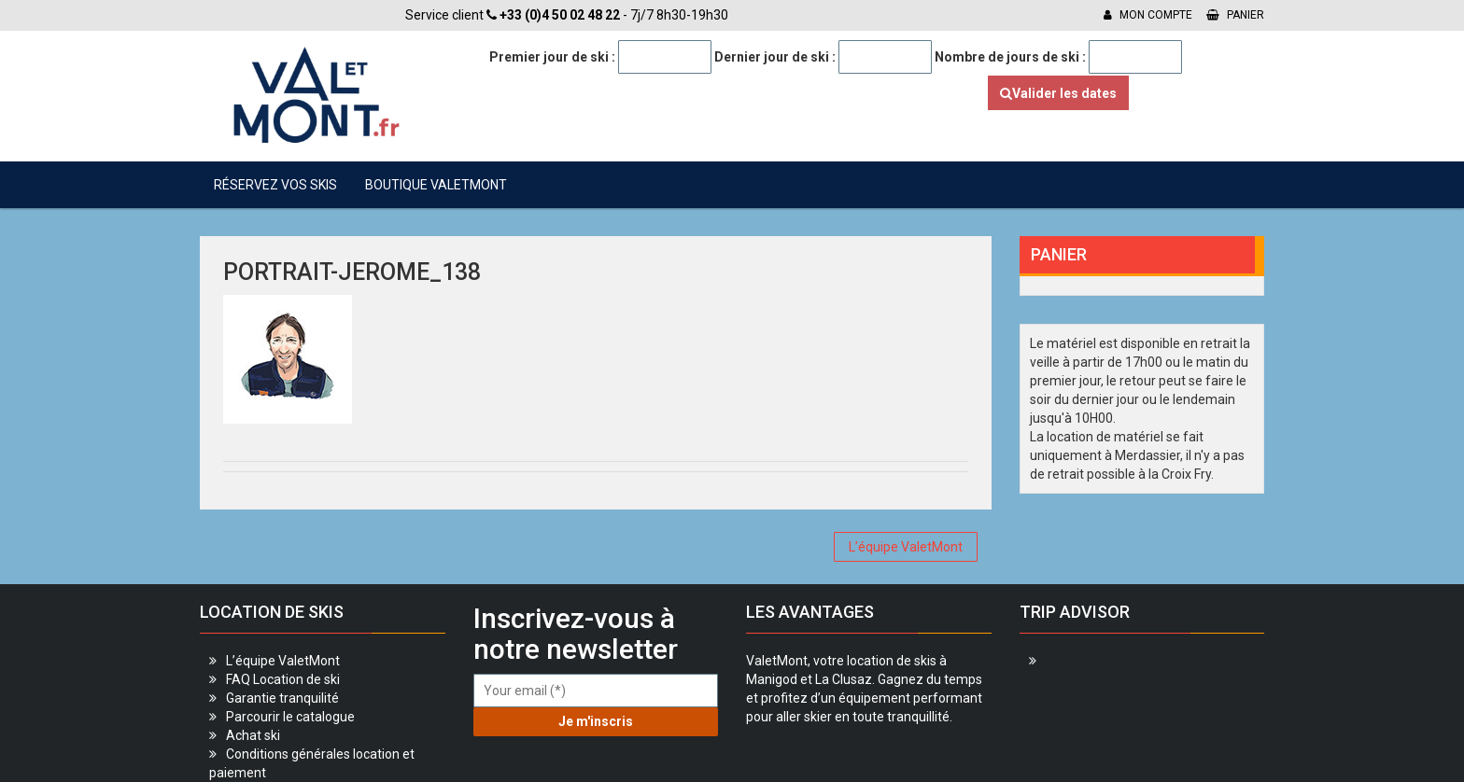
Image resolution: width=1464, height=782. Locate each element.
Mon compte (1148, 14)
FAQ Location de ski (283, 679)
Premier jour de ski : (552, 56)
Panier (1235, 14)
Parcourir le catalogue (290, 716)
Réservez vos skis (275, 184)
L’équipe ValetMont (906, 546)
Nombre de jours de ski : (1010, 56)
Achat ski (253, 735)
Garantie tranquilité (282, 698)
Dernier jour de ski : (775, 56)
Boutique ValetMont (436, 184)
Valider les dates (1058, 93)
